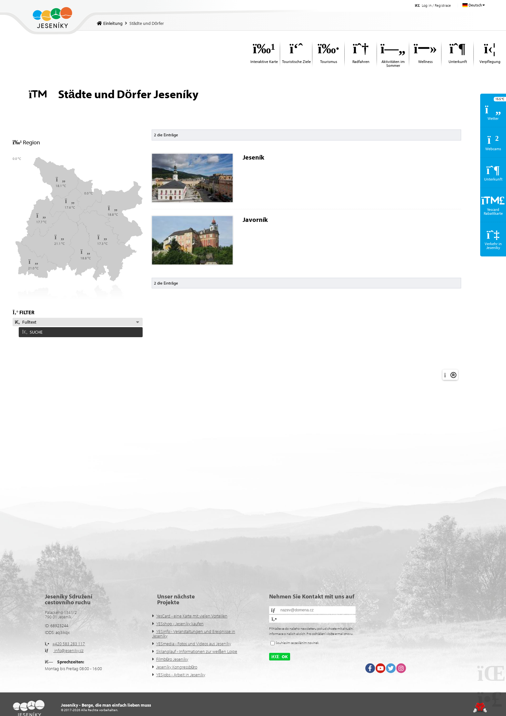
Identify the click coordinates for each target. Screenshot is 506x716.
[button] (433, 5)
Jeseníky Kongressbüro (176, 665)
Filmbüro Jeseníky (172, 657)
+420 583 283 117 (68, 641)
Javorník (255, 219)
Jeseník (253, 157)
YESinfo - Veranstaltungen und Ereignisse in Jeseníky (193, 631)
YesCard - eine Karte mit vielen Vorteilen (192, 614)
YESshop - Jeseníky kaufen (180, 621)
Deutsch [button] (475, 5)
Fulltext (25, 322)
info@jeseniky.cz (68, 648)
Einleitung (52, 17)
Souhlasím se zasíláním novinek (297, 640)
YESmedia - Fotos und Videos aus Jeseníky (193, 641)
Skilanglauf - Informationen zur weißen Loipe (197, 649)
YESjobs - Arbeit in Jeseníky (180, 672)
